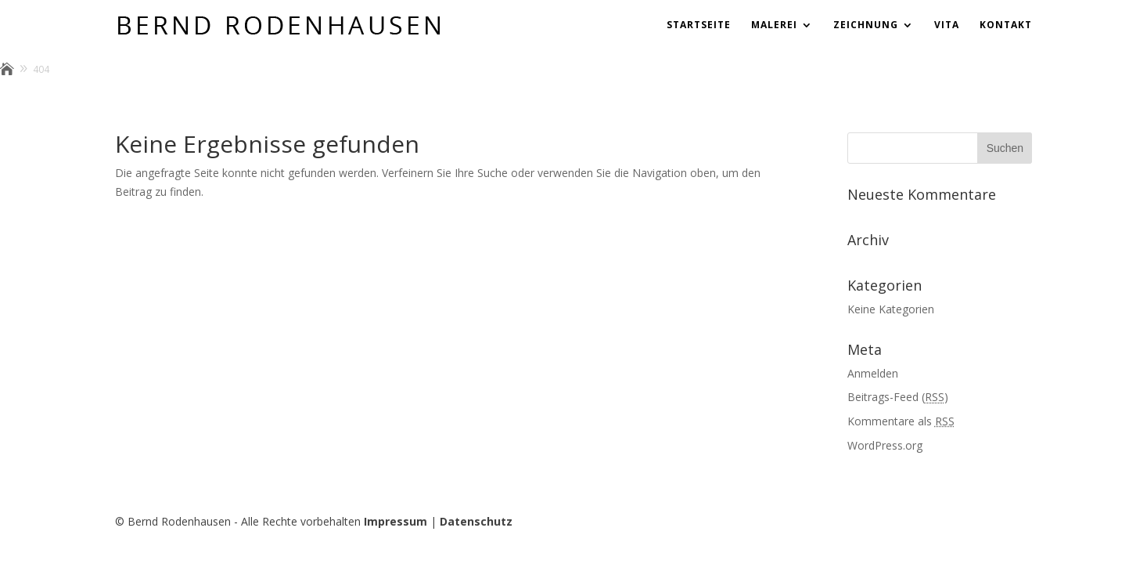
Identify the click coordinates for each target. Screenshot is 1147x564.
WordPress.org (884, 445)
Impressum (395, 521)
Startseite (699, 25)
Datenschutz (476, 521)
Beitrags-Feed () (897, 396)
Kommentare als (901, 421)
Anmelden (872, 373)
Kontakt (1006, 25)
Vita (946, 25)
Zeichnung (865, 25)
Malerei (774, 25)
